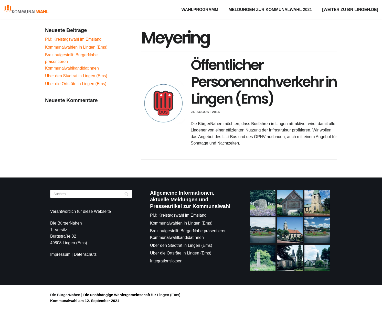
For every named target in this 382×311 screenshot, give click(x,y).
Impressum (60, 254)
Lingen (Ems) (168, 295)
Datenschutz (85, 254)
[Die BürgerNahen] (26, 10)
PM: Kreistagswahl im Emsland (73, 39)
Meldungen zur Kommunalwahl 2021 (270, 9)
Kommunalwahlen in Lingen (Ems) (76, 47)
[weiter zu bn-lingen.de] (350, 9)
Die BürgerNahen (65, 295)
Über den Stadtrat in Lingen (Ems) (76, 76)
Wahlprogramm (199, 9)
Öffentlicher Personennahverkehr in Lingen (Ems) (264, 81)
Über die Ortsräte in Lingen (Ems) (75, 84)
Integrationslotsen (166, 261)
